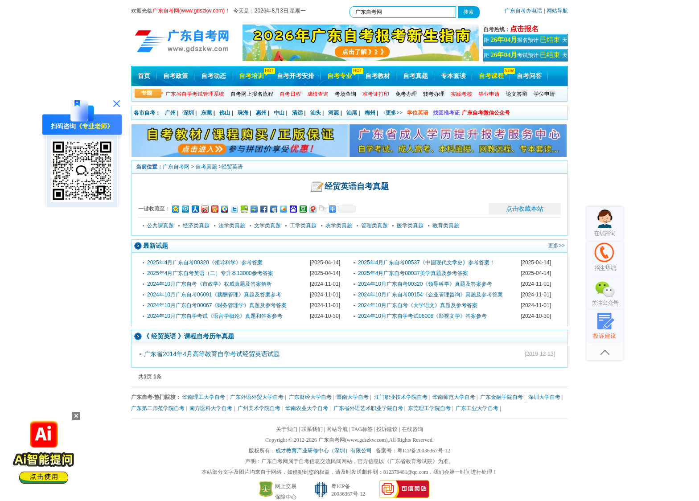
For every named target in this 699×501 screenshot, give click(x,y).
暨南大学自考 (353, 397)
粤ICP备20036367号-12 (423, 451)
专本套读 (453, 76)
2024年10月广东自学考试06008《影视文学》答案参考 (422, 316)
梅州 (370, 113)
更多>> (556, 245)
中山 (279, 113)
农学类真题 (338, 225)
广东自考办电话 (523, 11)
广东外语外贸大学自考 (257, 397)
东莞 (206, 113)
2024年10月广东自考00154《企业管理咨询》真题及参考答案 (430, 295)
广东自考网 (176, 167)
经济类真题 (196, 225)
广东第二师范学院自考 (158, 408)
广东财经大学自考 (310, 397)
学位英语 (417, 113)
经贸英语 (232, 167)
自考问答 (529, 76)
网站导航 (557, 11)
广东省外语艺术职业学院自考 (368, 408)
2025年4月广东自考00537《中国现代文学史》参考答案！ (426, 262)
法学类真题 (231, 225)
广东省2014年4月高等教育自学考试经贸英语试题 (212, 353)
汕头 (315, 113)
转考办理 (433, 94)
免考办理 (406, 94)
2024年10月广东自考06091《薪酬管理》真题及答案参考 (214, 295)
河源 (333, 113)
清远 (297, 113)
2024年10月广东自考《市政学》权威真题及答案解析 (209, 284)
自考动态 (213, 76)
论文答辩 (516, 94)
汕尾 (351, 113)
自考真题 (415, 76)
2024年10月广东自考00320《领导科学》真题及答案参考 (425, 284)
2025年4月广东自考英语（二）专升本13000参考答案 (210, 273)
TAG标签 (362, 429)
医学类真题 (410, 225)
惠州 (261, 113)
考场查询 (345, 94)
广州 (170, 113)
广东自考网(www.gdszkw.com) (353, 440)
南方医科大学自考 (210, 408)
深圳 (188, 113)
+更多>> (392, 113)
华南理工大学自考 (203, 397)
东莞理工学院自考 (429, 408)
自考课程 (491, 76)
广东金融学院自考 (501, 397)
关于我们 (286, 429)
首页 (144, 76)
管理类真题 (374, 225)
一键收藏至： (154, 208)
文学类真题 (267, 225)
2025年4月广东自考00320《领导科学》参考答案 (205, 262)
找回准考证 (446, 113)
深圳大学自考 (544, 397)
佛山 (224, 113)
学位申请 (544, 94)
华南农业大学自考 (306, 408)
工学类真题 (303, 225)
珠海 (243, 113)
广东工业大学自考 (477, 408)
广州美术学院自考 (259, 408)
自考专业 (339, 76)
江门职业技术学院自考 (401, 397)
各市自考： (147, 113)
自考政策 (175, 76)
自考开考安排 (295, 76)
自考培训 (251, 76)
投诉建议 (387, 429)
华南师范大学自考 (453, 397)
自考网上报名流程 (251, 94)
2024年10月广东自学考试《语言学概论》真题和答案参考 (215, 316)
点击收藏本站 (524, 208)
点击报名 (524, 29)
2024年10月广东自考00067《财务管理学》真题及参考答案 (217, 305)
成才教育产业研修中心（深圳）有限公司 (323, 451)
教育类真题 (445, 225)
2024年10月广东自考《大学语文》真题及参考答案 (417, 305)
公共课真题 (160, 225)
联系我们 (312, 429)
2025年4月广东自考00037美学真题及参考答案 (413, 273)
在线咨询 (412, 429)
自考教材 (377, 76)
